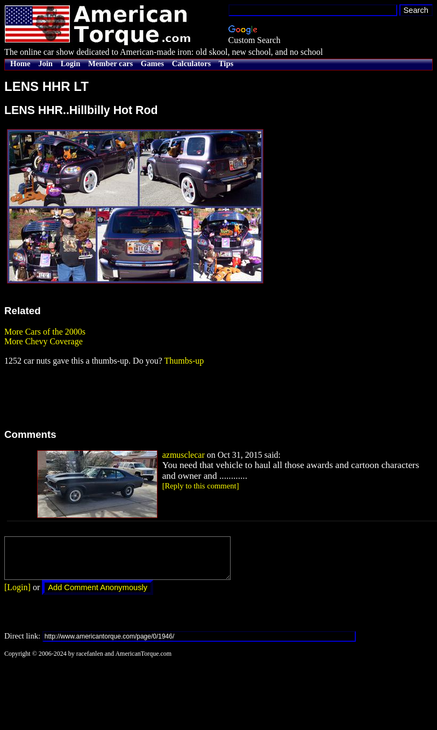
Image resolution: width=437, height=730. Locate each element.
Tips (226, 63)
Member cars (110, 63)
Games (152, 63)
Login (71, 63)
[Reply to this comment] (200, 485)
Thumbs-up (184, 360)
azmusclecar (183, 454)
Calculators (191, 63)
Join (45, 63)
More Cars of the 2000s (44, 331)
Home (20, 63)
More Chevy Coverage (43, 341)
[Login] (17, 595)
